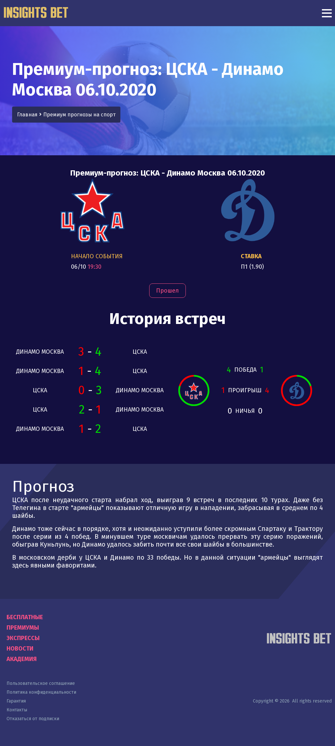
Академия (22, 659)
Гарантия (16, 701)
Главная (27, 114)
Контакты (17, 710)
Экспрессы (23, 638)
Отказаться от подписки (33, 718)
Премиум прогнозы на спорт (79, 114)
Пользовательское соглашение (41, 683)
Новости (20, 648)
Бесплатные (25, 617)
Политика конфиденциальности (41, 692)
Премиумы (23, 627)
